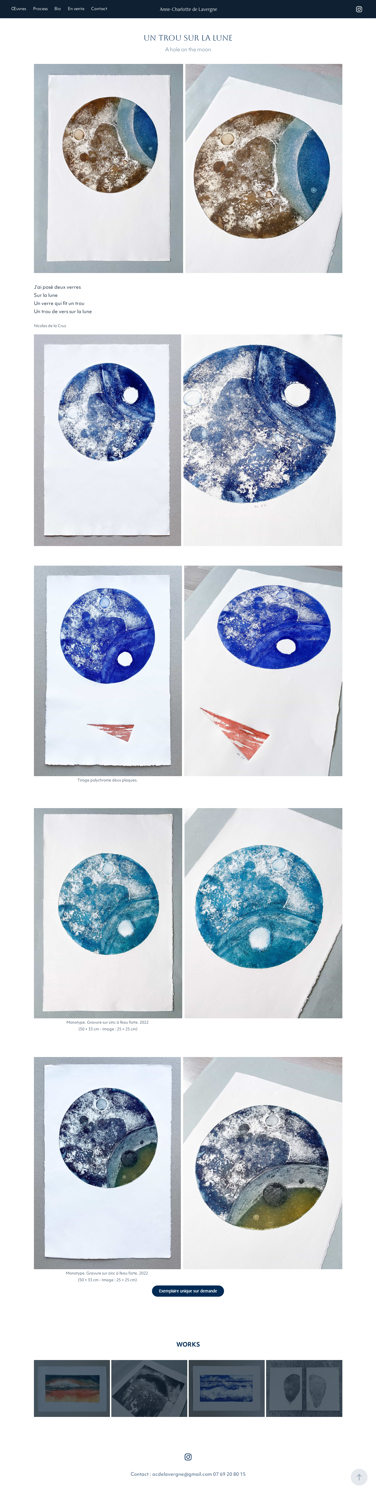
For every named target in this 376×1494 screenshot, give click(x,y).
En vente (76, 9)
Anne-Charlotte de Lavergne (188, 9)
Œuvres (18, 9)
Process (40, 9)
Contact (99, 9)
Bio (57, 9)
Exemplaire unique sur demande (188, 1291)
